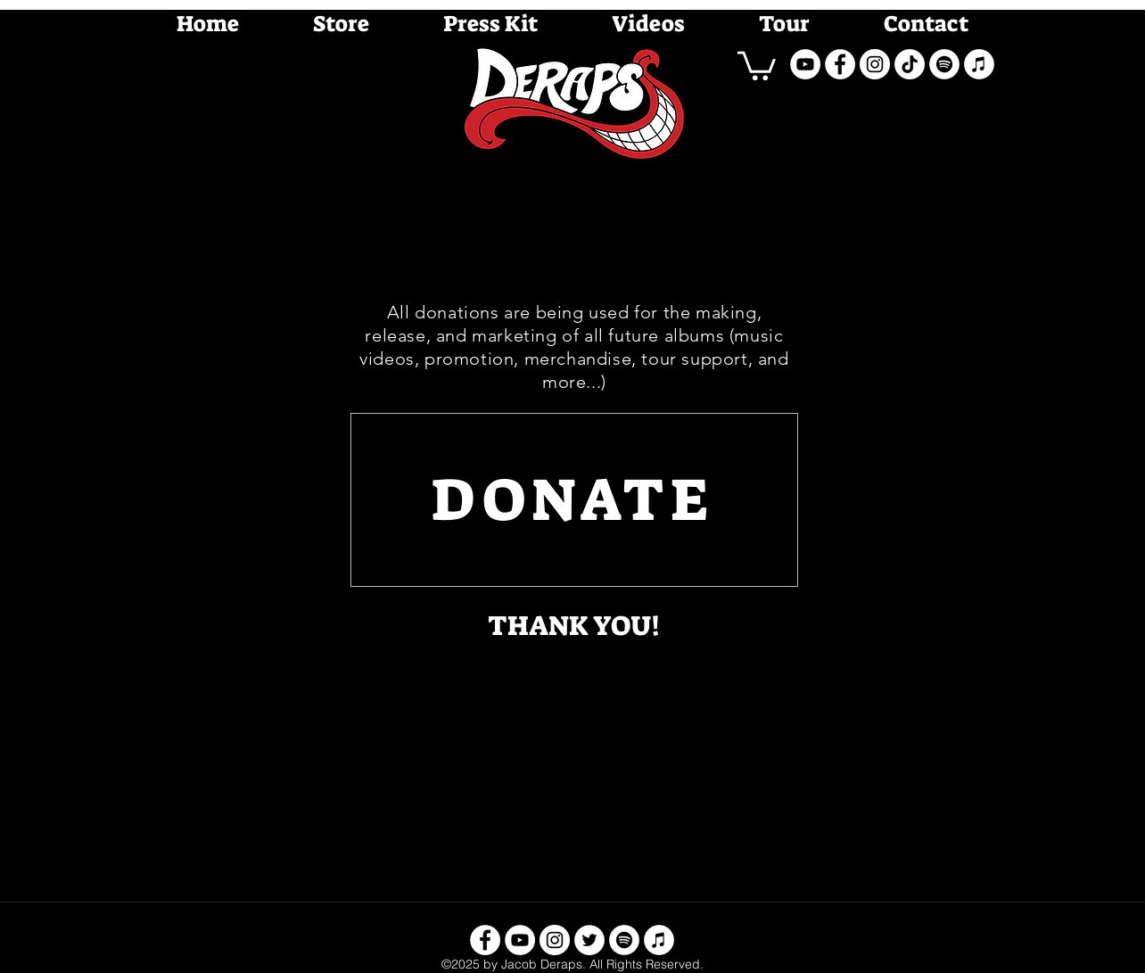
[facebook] (840, 64)
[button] (756, 64)
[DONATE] (574, 500)
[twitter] (589, 940)
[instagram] (875, 64)
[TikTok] (909, 64)
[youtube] (805, 64)
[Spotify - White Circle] (944, 64)
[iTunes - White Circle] (979, 64)
